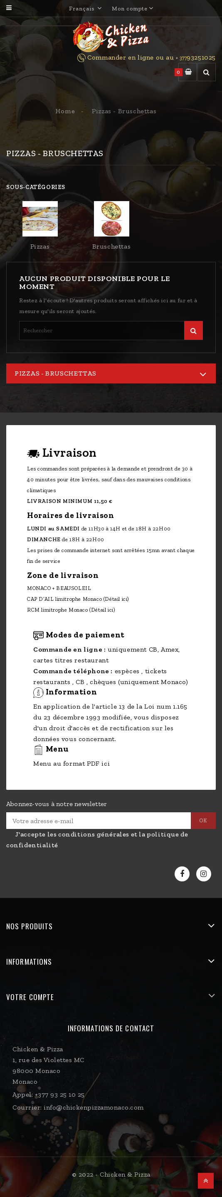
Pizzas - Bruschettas (55, 373)
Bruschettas (111, 246)
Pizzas (40, 246)
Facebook (183, 874)
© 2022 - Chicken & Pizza (111, 1174)
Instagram (204, 874)
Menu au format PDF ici (71, 763)
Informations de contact (111, 1028)
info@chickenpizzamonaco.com (94, 1107)
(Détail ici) (116, 599)
